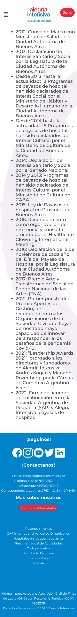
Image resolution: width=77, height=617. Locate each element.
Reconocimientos (38, 529)
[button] (4, 14)
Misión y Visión (39, 558)
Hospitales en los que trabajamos (38, 538)
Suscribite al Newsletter (38, 508)
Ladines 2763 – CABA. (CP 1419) (52, 490)
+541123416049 (48, 486)
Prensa (38, 563)
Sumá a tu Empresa (38, 553)
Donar (67, 12)
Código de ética (39, 548)
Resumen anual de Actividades (38, 543)
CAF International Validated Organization (38, 533)
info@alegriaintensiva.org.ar (43, 476)
